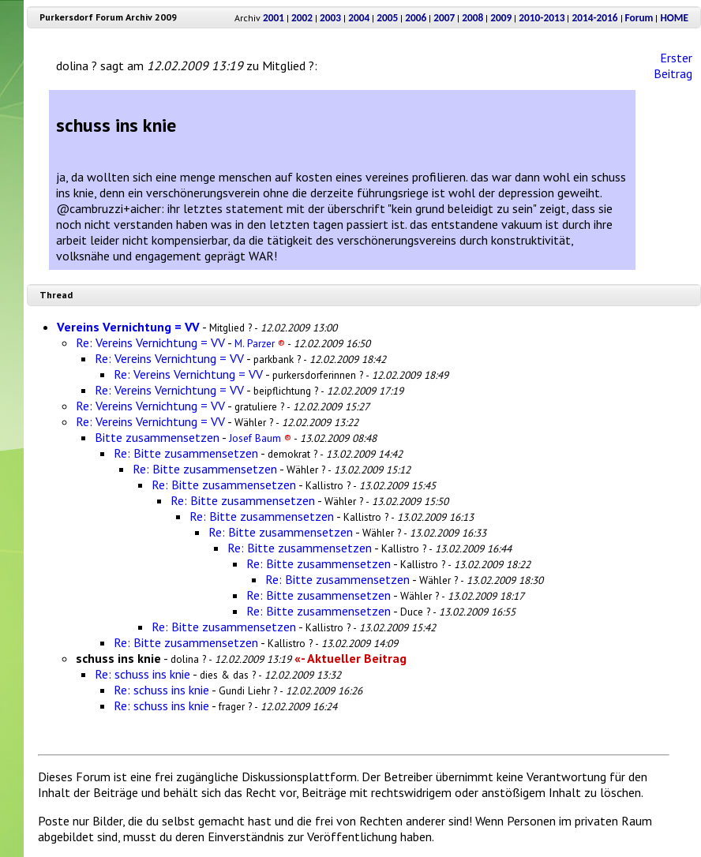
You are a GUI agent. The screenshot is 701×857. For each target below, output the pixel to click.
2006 (415, 17)
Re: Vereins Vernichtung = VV (150, 342)
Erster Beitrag (673, 65)
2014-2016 (594, 17)
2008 (472, 17)
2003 (330, 17)
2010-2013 (541, 17)
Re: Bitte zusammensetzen (186, 453)
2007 (444, 17)
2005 (387, 17)
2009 (501, 17)
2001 (273, 17)
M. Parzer (259, 343)
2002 (302, 17)
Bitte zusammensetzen (157, 437)
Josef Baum (260, 438)
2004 (358, 17)
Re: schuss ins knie (142, 674)
